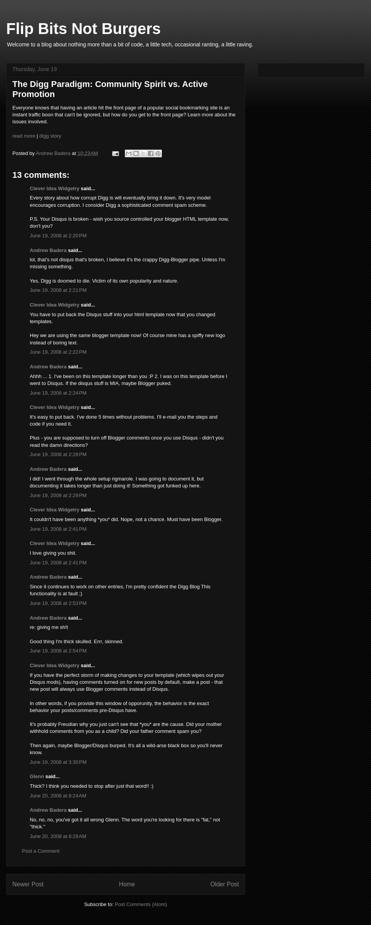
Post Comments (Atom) (141, 904)
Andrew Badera (48, 250)
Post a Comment (41, 851)
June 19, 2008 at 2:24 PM (58, 393)
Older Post (224, 884)
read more (23, 136)
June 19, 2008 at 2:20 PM (58, 235)
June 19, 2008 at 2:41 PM (58, 529)
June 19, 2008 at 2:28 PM (58, 454)
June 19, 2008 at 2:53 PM (58, 603)
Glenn (37, 776)
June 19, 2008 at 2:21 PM (58, 290)
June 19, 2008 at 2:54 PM (58, 651)
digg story (50, 136)
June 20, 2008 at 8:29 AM (58, 836)
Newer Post (28, 884)
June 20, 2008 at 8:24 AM (58, 796)
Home (127, 884)
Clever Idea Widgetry (54, 188)
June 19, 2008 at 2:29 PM (58, 495)
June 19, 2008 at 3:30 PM (58, 762)
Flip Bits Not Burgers (83, 28)
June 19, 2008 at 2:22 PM (58, 352)
